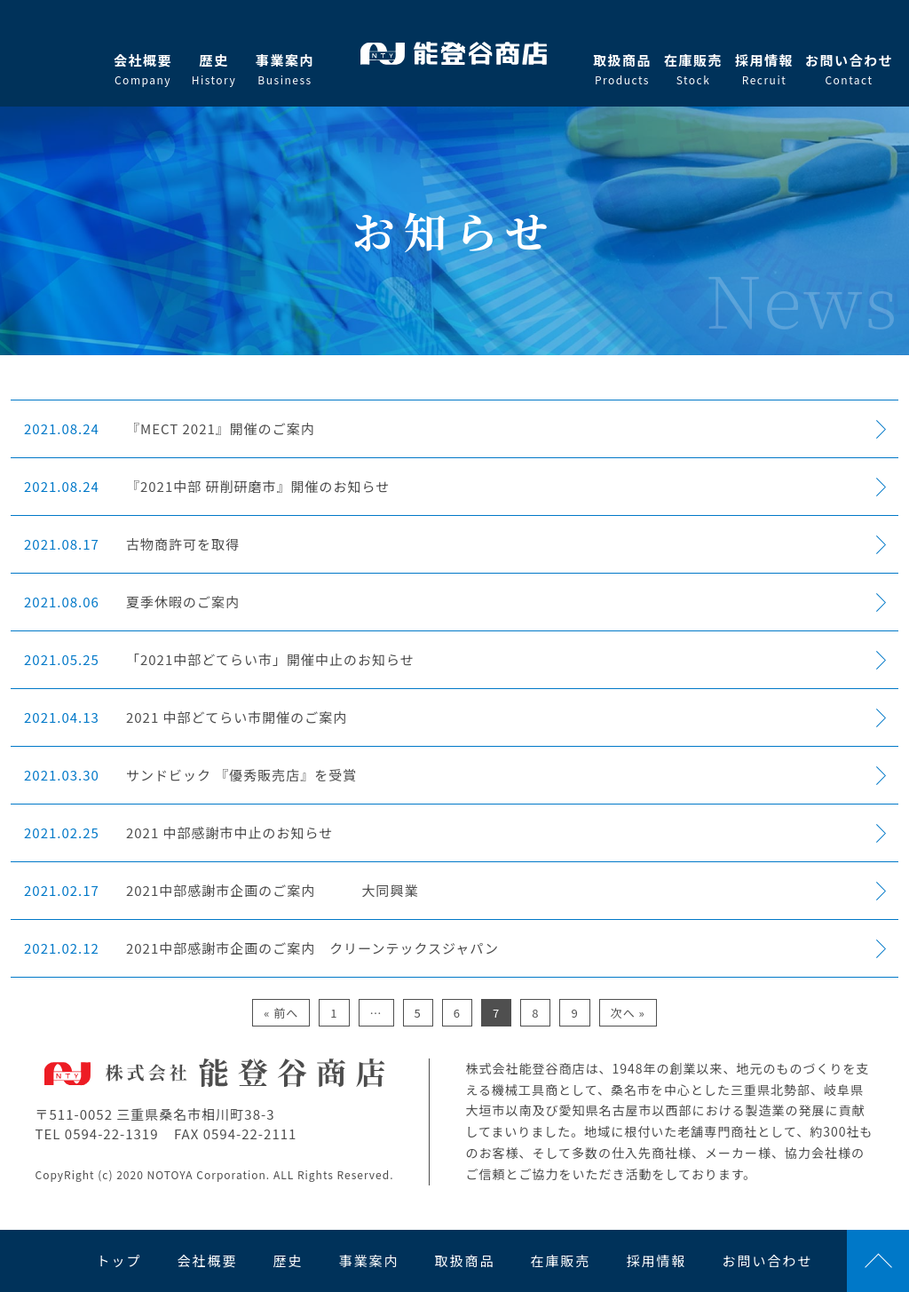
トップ (118, 1260)
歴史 (214, 69)
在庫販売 (693, 69)
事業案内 (285, 69)
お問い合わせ (849, 69)
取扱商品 (622, 69)
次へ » (628, 1012)
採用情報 (764, 69)
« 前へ (281, 1012)
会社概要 (143, 69)
